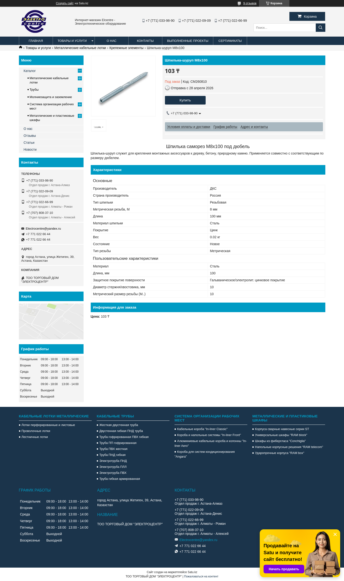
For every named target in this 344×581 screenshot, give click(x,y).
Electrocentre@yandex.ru (43, 228)
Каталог (30, 71)
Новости (30, 149)
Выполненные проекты (187, 41)
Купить (185, 100)
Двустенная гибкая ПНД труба (121, 431)
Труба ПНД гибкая (112, 455)
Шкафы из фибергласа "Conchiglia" (280, 441)
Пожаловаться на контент (201, 576)
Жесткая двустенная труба (118, 425)
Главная (36, 41)
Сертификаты (230, 41)
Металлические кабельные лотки (80, 48)
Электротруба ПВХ (112, 473)
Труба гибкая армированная (119, 479)
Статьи (29, 142)
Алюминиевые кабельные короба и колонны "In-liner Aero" (211, 443)
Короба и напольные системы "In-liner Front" (209, 435)
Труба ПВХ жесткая (113, 449)
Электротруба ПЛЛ (113, 467)
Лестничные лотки (35, 437)
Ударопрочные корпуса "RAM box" (279, 453)
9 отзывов (249, 3)
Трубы (34, 89)
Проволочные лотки (36, 431)
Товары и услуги (72, 41)
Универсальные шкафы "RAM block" (281, 435)
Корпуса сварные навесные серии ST (282, 429)
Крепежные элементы (126, 48)
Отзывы (30, 136)
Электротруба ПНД (113, 461)
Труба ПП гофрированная (117, 443)
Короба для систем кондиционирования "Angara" (205, 454)
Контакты (145, 41)
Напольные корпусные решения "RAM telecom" (289, 447)
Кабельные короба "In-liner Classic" (202, 429)
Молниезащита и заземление (51, 97)
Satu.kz (192, 572)
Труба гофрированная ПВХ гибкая (124, 437)
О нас (112, 41)
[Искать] (320, 27)
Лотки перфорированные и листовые (48, 425)
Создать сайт (65, 3)
